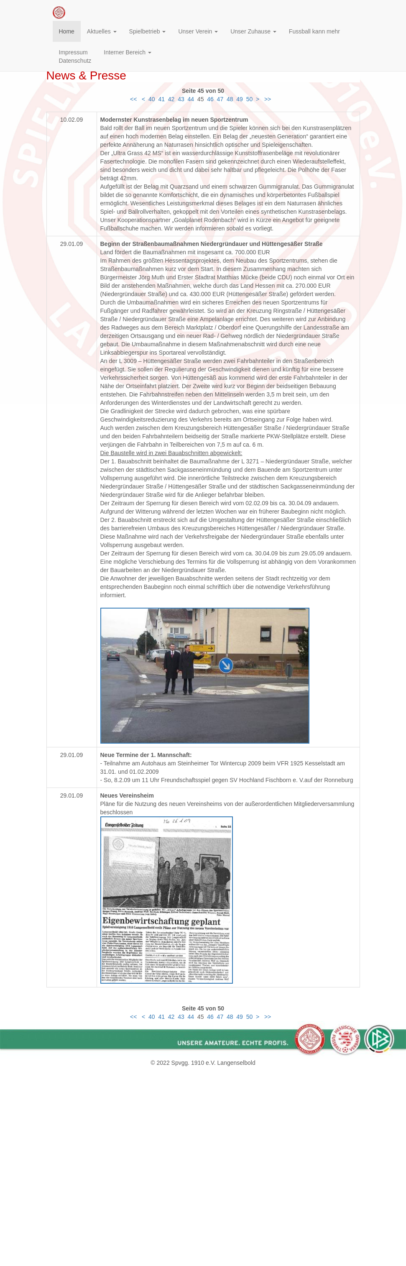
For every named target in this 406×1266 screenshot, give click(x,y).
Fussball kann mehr (314, 31)
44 (191, 99)
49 (239, 99)
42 (171, 99)
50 (249, 99)
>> (268, 99)
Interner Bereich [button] (127, 52)
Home (66, 31)
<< (133, 99)
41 (161, 99)
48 (230, 99)
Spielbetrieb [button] (147, 31)
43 (181, 99)
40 (151, 99)
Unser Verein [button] (198, 31)
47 (220, 99)
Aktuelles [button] (102, 31)
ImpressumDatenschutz (75, 56)
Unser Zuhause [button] (253, 31)
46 (210, 99)
